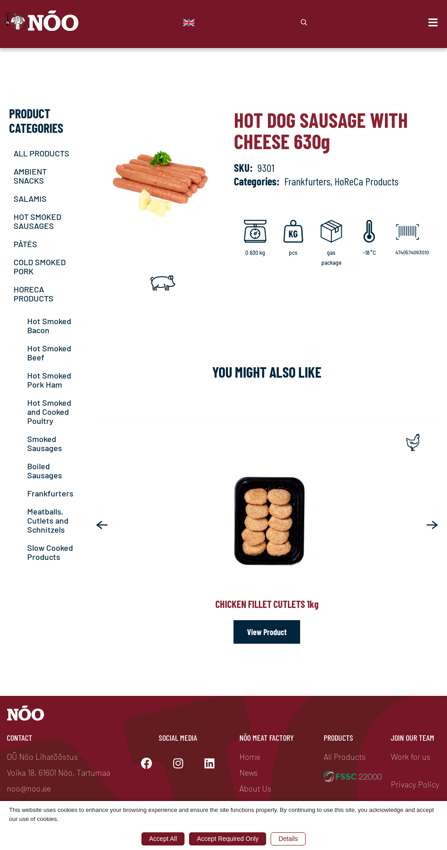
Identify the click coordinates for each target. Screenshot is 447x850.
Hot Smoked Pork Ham (49, 379)
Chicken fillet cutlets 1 (267, 604)
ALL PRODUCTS (41, 153)
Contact (19, 738)
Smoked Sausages (44, 443)
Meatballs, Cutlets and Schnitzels (47, 520)
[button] (101, 525)
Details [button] (288, 838)
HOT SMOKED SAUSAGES (37, 221)
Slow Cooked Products (50, 552)
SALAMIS (30, 199)
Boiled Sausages (44, 470)
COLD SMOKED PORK (40, 266)
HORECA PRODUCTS (33, 293)
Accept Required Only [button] (227, 838)
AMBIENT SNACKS (30, 175)
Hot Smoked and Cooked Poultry (49, 412)
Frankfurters (50, 493)
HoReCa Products (366, 181)
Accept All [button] (163, 838)
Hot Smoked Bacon (49, 325)
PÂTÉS (25, 244)
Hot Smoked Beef (49, 352)
